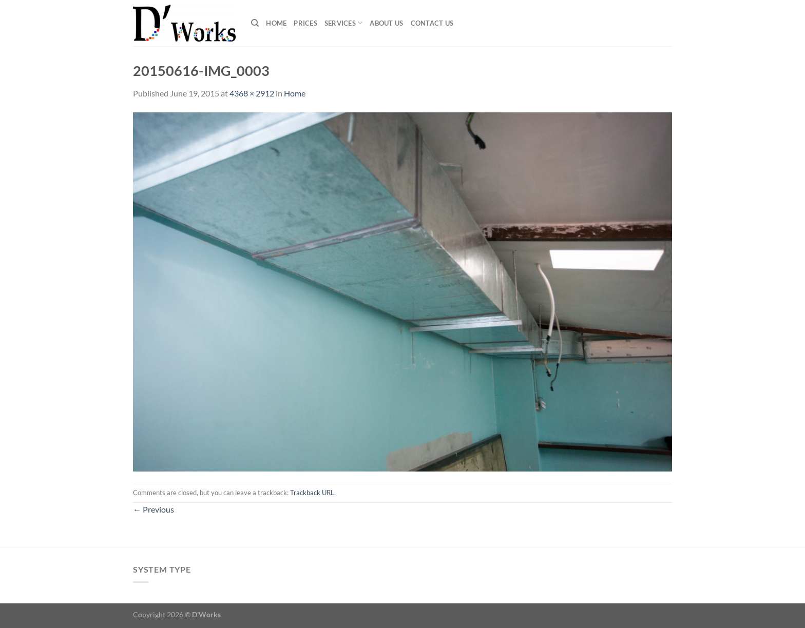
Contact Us (432, 23)
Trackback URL (312, 492)
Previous (153, 509)
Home (276, 23)
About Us (386, 23)
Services (343, 23)
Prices (305, 23)
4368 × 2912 (251, 93)
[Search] (255, 23)
